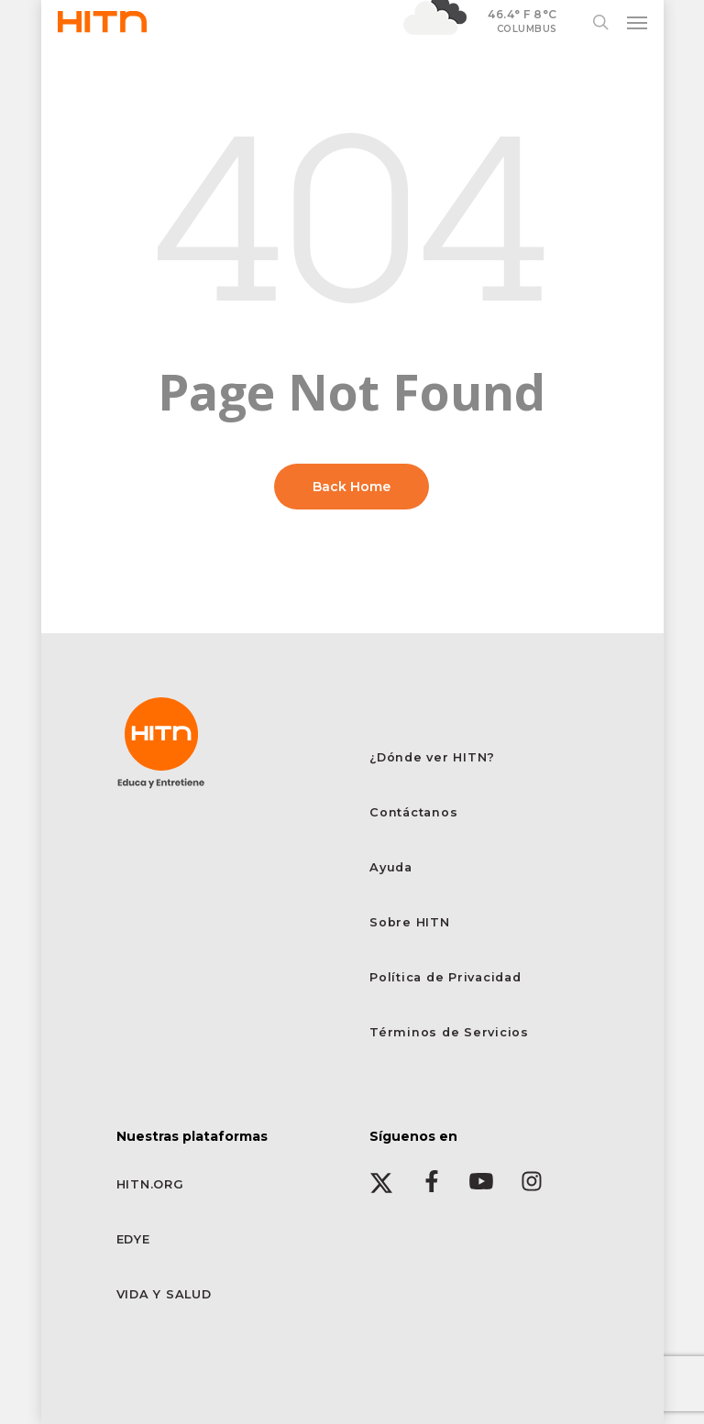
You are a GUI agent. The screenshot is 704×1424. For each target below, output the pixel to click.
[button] (637, 22)
